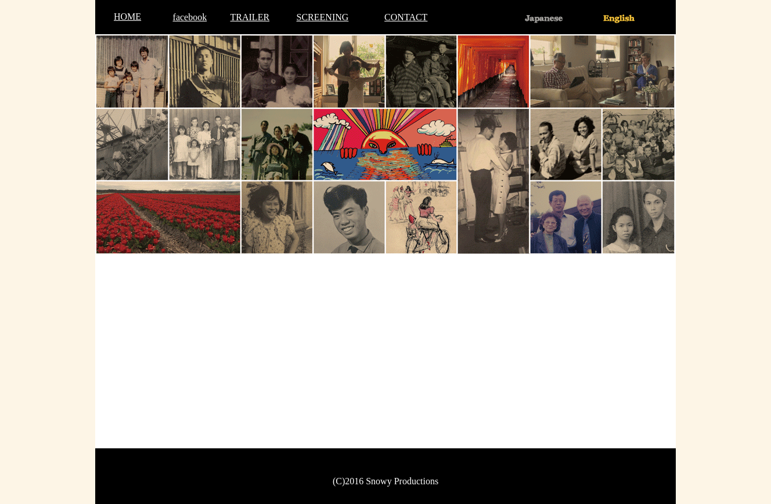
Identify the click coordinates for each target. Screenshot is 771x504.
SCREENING (323, 17)
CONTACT (405, 17)
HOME (127, 16)
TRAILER (250, 17)
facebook (190, 17)
